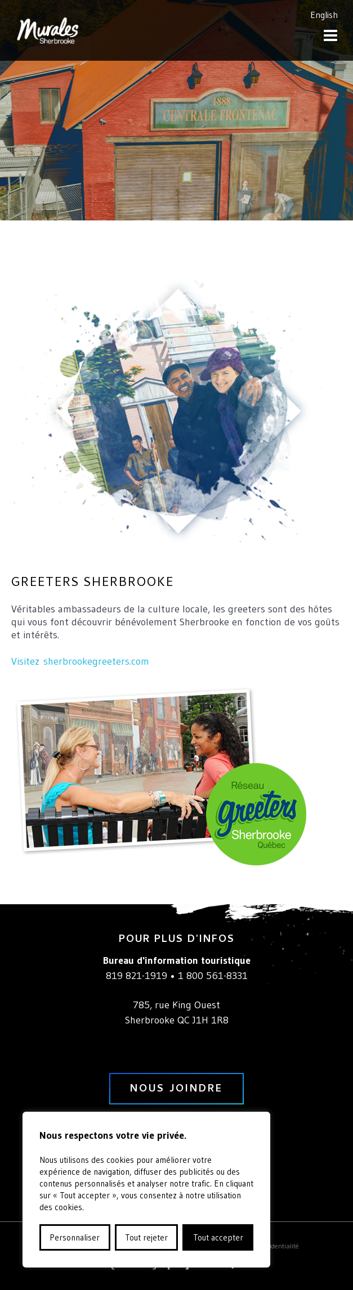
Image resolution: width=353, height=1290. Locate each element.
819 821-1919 (136, 975)
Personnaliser (75, 1237)
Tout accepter (218, 1237)
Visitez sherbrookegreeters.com (80, 661)
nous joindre (176, 1089)
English (324, 14)
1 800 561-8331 (213, 975)
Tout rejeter (146, 1237)
